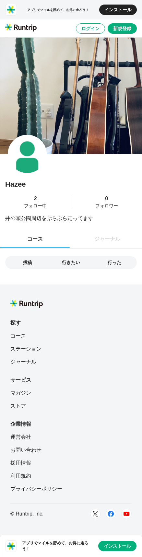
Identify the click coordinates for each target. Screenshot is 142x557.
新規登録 (122, 28)
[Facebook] (111, 514)
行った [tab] (114, 262)
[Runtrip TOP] (21, 28)
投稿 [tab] (27, 262)
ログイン (90, 28)
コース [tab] (35, 239)
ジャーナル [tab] (107, 239)
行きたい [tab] (71, 262)
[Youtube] (126, 514)
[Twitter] (95, 514)
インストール (118, 9)
